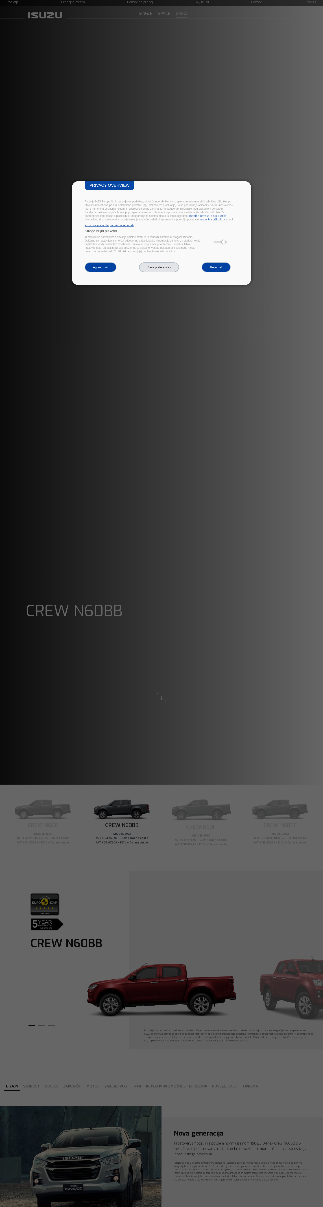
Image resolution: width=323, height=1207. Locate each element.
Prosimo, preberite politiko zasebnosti (109, 225)
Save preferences (159, 267)
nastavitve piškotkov (212, 219)
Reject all (216, 267)
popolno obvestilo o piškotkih (207, 216)
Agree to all (100, 267)
